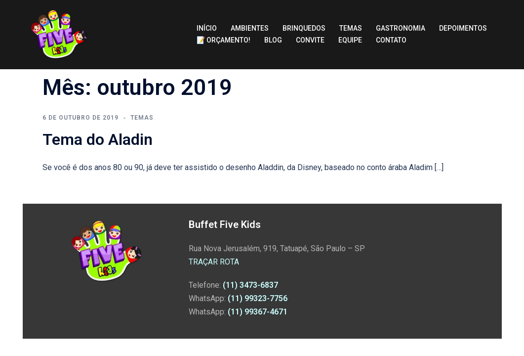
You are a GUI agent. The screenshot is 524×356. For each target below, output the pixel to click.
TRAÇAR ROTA (214, 262)
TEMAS (350, 28)
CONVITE (310, 40)
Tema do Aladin (97, 139)
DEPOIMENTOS (463, 28)
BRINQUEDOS (303, 28)
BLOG (273, 40)
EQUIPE (350, 40)
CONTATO (391, 40)
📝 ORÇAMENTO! (223, 40)
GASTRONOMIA (400, 28)
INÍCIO (207, 28)
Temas (142, 117)
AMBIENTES (250, 28)
